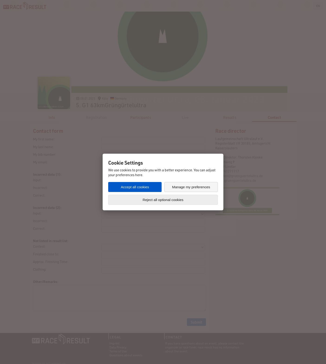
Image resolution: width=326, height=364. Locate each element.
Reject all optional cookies (163, 200)
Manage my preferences (191, 187)
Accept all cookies (135, 187)
